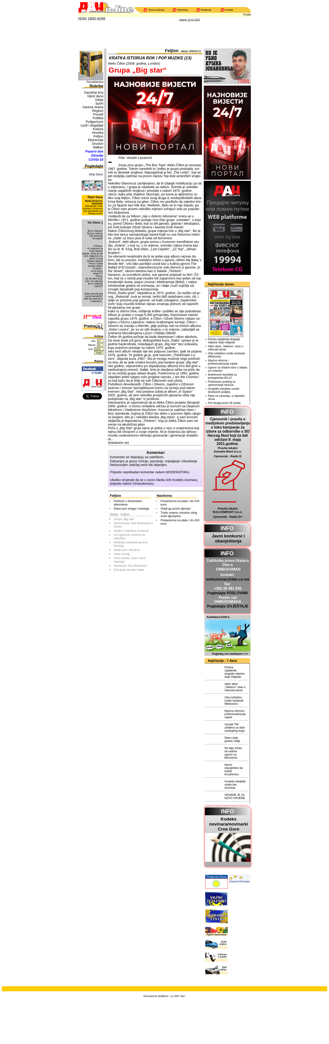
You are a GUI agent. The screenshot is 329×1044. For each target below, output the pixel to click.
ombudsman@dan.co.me (227, 579)
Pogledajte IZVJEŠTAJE (227, 606)
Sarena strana (93, 107)
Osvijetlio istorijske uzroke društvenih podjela (223, 390)
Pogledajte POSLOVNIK (227, 593)
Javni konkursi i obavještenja (228, 538)
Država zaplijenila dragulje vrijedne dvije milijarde (224, 341)
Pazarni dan (94, 151)
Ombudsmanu (143, 483)
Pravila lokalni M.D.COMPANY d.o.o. (227, 510)
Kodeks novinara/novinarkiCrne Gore (228, 824)
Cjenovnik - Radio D (227, 456)
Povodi (98, 114)
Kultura (98, 129)
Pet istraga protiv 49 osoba (224, 403)
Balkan (98, 147)
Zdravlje (97, 155)
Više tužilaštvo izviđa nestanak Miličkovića (226, 355)
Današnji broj (93, 92)
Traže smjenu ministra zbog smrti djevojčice (179, 514)
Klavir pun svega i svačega (131, 508)
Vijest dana (95, 96)
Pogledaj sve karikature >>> (230, 653)
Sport (99, 103)
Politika (98, 118)
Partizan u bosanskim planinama (128, 502)
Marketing (183, 10)
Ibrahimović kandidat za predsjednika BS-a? (222, 376)
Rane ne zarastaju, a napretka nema (226, 397)
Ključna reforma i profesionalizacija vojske (222, 362)
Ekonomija (95, 140)
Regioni (97, 111)
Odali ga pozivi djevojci (176, 508)
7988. (244, 81)
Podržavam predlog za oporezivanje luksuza (221, 383)
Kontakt (229, 10)
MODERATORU (177, 472)
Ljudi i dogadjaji (92, 125)
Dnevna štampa (156, 10)
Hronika (97, 132)
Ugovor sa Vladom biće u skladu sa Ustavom (227, 369)
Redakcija (206, 10)
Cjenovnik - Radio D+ (227, 516)
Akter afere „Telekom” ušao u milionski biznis (225, 348)
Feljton (98, 136)
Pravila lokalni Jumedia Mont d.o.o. (228, 449)
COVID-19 (95, 159)
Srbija (99, 100)
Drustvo (97, 143)
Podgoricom (94, 122)
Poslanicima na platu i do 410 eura (180, 502)
